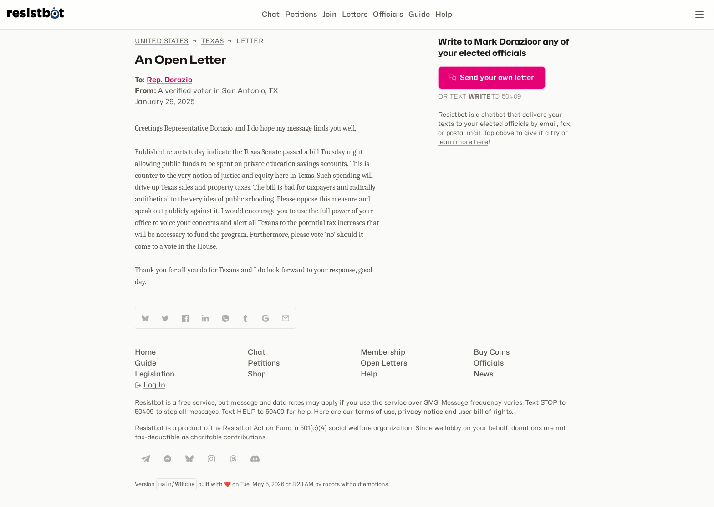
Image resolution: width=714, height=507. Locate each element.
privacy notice (420, 411)
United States (162, 41)
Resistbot (452, 114)
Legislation (154, 374)
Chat (271, 14)
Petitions (301, 14)
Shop (257, 374)
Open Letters (384, 363)
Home (145, 352)
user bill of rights (485, 411)
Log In (150, 385)
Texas (212, 41)
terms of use (375, 411)
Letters (354, 14)
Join (329, 14)
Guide (419, 14)
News (483, 374)
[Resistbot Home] (35, 21)
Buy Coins (492, 352)
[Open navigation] (699, 14)
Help (443, 14)
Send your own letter (491, 77)
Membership (383, 352)
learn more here (463, 142)
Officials (388, 14)
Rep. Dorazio (169, 79)
